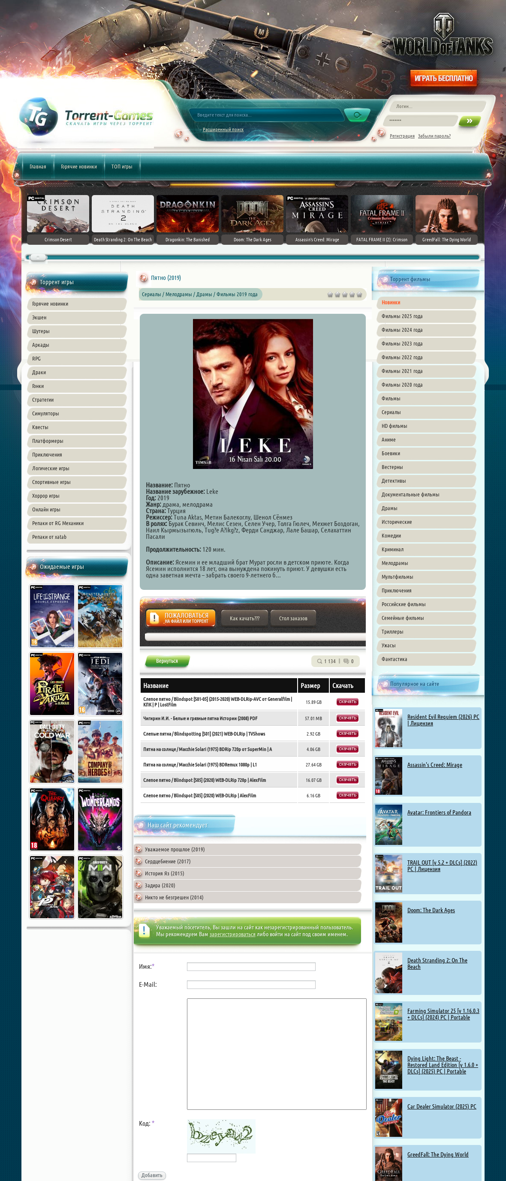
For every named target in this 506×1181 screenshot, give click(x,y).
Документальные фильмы (411, 494)
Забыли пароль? (434, 135)
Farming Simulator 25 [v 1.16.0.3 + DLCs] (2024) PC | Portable (443, 1014)
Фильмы (391, 398)
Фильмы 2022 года (402, 357)
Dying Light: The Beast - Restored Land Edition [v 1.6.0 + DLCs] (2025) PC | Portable (442, 1065)
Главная (38, 166)
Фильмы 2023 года (402, 343)
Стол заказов (293, 618)
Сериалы (391, 412)
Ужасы (389, 645)
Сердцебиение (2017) (168, 861)
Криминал (393, 549)
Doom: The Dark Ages (431, 910)
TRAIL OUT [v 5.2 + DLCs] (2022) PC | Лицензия (442, 865)
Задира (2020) (160, 885)
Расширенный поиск (223, 129)
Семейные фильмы (403, 618)
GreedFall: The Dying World (438, 1154)
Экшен (39, 317)
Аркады (40, 345)
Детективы (394, 481)
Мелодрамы (395, 563)
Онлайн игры (46, 509)
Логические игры (50, 468)
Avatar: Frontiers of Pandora (439, 812)
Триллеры (393, 631)
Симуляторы (45, 413)
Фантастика (394, 659)
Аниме (389, 439)
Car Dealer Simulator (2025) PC (441, 1106)
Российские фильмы (404, 604)
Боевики (391, 453)
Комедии (391, 535)
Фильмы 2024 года (402, 330)
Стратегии (43, 400)
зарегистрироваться (233, 934)
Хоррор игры (46, 496)
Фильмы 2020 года (402, 385)
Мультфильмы (397, 577)
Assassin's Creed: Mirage (434, 764)
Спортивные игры (51, 482)
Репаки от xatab (49, 537)
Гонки (38, 386)
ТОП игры (122, 166)
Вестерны (392, 467)
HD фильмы (394, 426)
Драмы (390, 508)
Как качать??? (244, 618)
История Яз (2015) (164, 873)
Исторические (397, 522)
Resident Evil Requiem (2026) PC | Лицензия (443, 720)
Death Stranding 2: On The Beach (437, 963)
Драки (39, 372)
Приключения (47, 454)
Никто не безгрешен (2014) (174, 897)
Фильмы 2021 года (402, 371)
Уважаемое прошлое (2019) (175, 849)
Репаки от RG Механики (58, 523)
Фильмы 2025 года (402, 316)
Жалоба (181, 620)
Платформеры (47, 441)
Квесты (40, 427)
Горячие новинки (79, 166)
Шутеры (41, 331)
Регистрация (402, 135)
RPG (36, 358)
